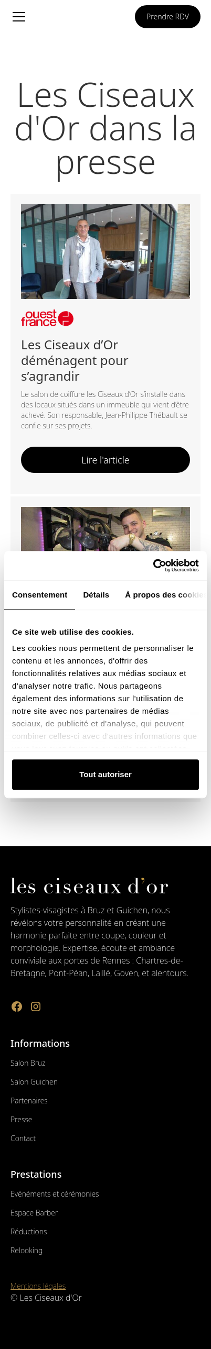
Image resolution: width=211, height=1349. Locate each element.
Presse (21, 1119)
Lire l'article (105, 460)
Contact (23, 1138)
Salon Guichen (34, 1082)
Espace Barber (34, 1213)
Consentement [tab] (39, 594)
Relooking (26, 1250)
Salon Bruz (28, 1063)
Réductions (28, 1231)
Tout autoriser (105, 774)
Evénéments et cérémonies (54, 1194)
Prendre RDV (167, 16)
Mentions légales (38, 1286)
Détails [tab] (96, 594)
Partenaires (29, 1100)
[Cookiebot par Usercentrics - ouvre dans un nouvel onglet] (153, 565)
